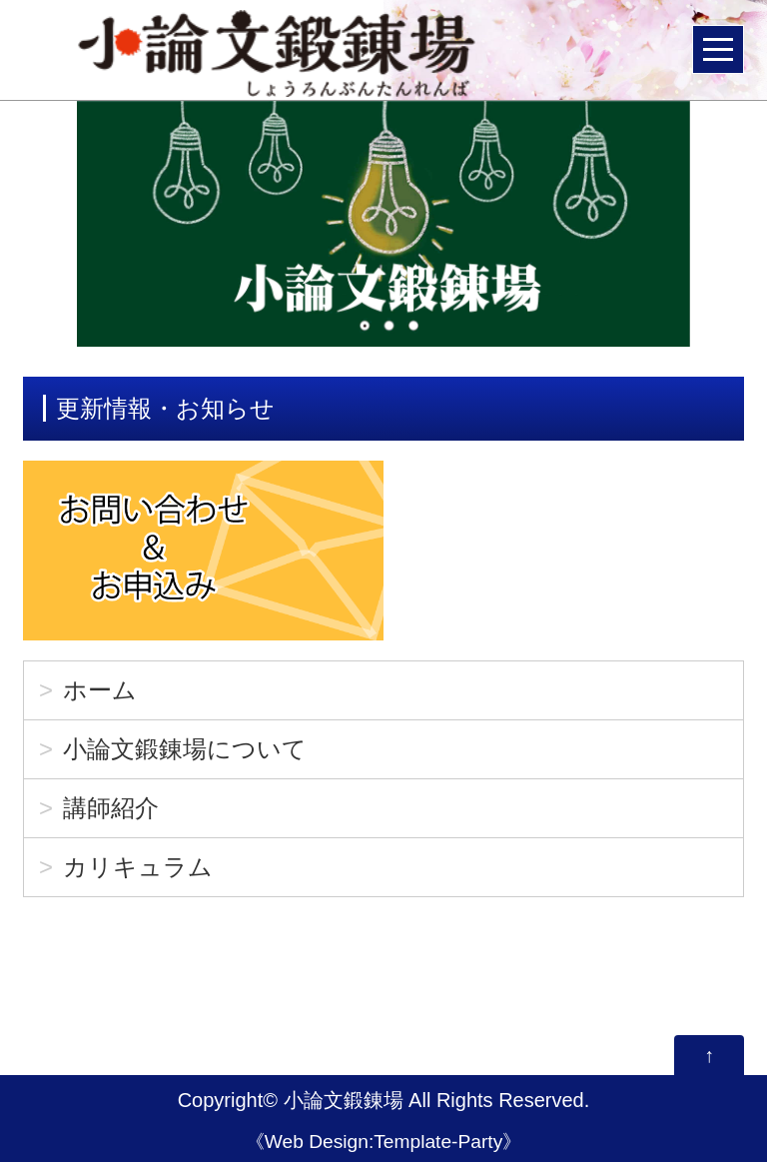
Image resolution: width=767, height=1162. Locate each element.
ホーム (100, 689)
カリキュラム (138, 866)
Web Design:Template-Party (384, 1141)
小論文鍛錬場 (343, 1100)
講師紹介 (111, 807)
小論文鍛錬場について (185, 748)
